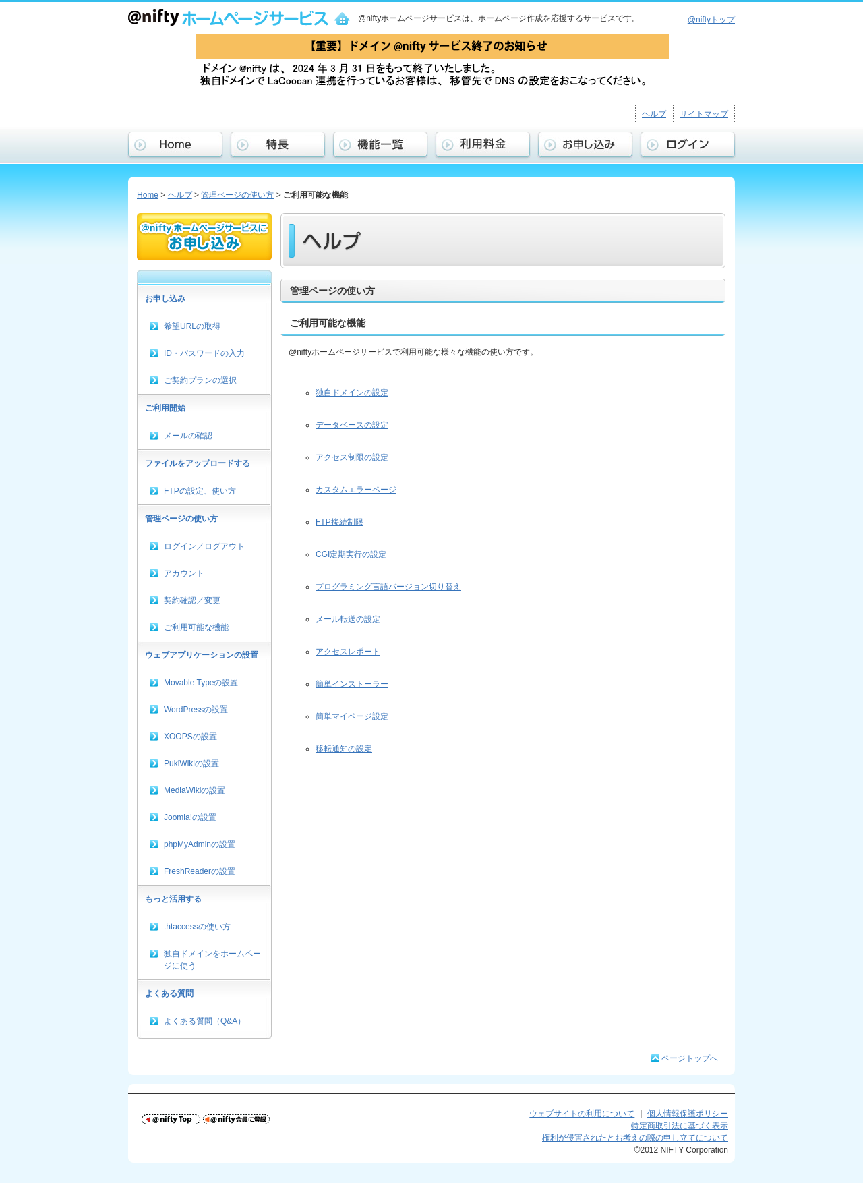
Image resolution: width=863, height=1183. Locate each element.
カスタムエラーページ (356, 489)
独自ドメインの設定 (352, 392)
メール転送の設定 (348, 619)
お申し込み (165, 299)
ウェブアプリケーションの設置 (201, 655)
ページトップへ (689, 1058)
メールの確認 (188, 435)
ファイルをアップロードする (197, 463)
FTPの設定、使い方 (200, 491)
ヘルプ (654, 114)
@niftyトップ (711, 19)
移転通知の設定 (344, 748)
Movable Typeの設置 (201, 682)
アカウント (184, 573)
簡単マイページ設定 (352, 716)
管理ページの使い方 (237, 195)
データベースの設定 (352, 425)
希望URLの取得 (192, 326)
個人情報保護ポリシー (687, 1113)
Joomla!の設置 (190, 817)
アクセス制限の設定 (352, 457)
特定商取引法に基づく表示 (679, 1125)
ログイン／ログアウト (204, 546)
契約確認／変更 (192, 600)
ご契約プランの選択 (200, 380)
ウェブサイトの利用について (581, 1113)
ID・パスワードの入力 (204, 353)
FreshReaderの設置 (199, 871)
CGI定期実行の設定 (351, 554)
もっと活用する (173, 899)
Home (147, 195)
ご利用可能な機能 (196, 627)
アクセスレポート (348, 651)
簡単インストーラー (352, 684)
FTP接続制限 (339, 522)
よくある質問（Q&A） (204, 1021)
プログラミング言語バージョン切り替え (388, 587)
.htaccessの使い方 (197, 926)
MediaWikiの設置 (194, 790)
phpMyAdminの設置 (199, 844)
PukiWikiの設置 (191, 763)
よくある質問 (169, 993)
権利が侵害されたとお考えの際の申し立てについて (635, 1138)
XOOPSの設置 (190, 736)
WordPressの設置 (196, 709)
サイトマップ (704, 114)
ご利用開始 (165, 408)
